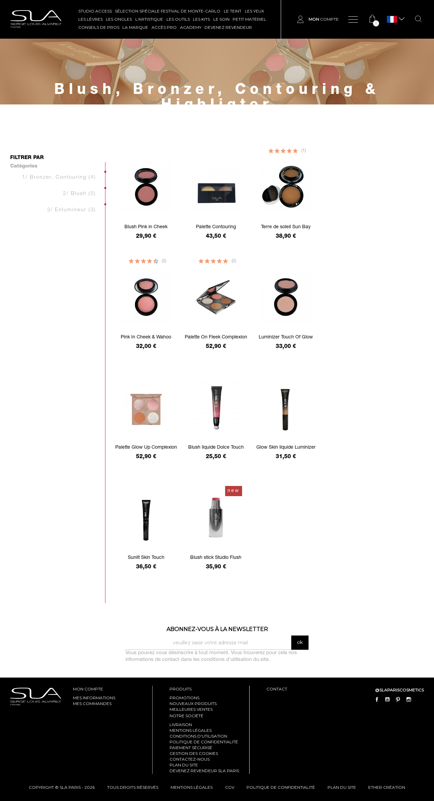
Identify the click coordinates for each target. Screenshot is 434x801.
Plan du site (184, 764)
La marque (135, 27)
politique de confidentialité (280, 787)
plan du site (342, 787)
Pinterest (398, 700)
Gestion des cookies (194, 753)
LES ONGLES (119, 19)
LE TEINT (232, 11)
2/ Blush (79, 193)
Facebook (377, 700)
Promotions (184, 697)
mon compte (88, 688)
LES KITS (201, 19)
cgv (229, 787)
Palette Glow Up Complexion (146, 447)
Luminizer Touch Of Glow (286, 337)
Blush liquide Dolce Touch (216, 447)
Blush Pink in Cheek (145, 227)
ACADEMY (190, 27)
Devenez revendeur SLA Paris (204, 770)
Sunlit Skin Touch (146, 557)
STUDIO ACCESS (95, 11)
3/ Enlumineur (71, 210)
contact (277, 688)
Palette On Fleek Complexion (216, 337)
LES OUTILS (178, 19)
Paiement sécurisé (191, 747)
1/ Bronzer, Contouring (59, 177)
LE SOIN (221, 19)
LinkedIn (419, 700)
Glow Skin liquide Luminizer (286, 447)
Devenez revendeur (228, 27)
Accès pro (164, 27)
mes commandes (92, 703)
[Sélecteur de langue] (392, 19)
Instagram (409, 700)
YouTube (387, 700)
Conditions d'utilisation (198, 736)
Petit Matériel (249, 19)
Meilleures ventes (191, 709)
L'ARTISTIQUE (149, 19)
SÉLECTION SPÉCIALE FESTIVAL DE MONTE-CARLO (167, 11)
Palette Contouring (216, 227)
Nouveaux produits (193, 703)
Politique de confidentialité (204, 741)
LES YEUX (254, 11)
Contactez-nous (190, 759)
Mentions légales (191, 730)
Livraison (181, 724)
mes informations (94, 697)
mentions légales (192, 787)
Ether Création (386, 787)
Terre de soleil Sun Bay (286, 227)
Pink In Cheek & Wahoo (146, 337)
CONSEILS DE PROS (98, 27)
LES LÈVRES (90, 19)
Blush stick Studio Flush (215, 557)
